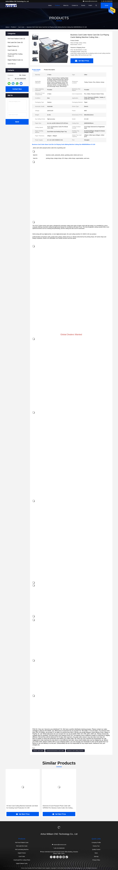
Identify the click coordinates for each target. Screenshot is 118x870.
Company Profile (96, 842)
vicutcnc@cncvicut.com (90, 1)
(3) (16, 38)
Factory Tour (96, 846)
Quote (106, 5)
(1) (13, 46)
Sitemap (96, 856)
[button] (35, 60)
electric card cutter (38, 750)
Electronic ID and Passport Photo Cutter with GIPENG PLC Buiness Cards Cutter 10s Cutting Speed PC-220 (57, 807)
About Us (65, 5)
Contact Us (75, 5)
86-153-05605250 (106, 1)
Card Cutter (21, 27)
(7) (15, 55)
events (83, 5)
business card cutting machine (75, 750)
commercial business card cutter (55, 750)
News (96, 853)
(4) (12, 50)
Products (57, 5)
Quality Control (96, 849)
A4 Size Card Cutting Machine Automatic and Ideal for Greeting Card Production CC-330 (22, 807)
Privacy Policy (96, 860)
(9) (15, 42)
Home (49, 5)
